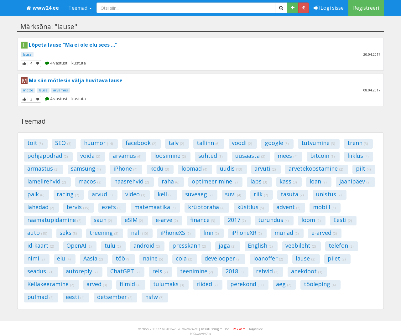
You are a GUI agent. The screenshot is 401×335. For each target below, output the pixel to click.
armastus (42, 168)
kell (165, 194)
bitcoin (322, 155)
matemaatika (154, 207)
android (146, 245)
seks (68, 232)
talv (176, 143)
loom (310, 220)
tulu (112, 245)
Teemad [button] (80, 7)
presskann (189, 245)
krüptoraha (206, 207)
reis (160, 271)
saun (103, 220)
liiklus (357, 155)
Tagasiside (256, 329)
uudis (231, 168)
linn (211, 232)
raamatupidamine (54, 220)
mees (287, 155)
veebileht (300, 245)
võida (90, 155)
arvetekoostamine (316, 168)
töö (123, 258)
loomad (194, 168)
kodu (159, 168)
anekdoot (306, 271)
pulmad (40, 297)
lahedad (40, 207)
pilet (337, 258)
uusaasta (250, 155)
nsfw (154, 297)
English (260, 245)
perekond (246, 284)
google (277, 143)
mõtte (28, 90)
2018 (234, 271)
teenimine (196, 271)
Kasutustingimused (215, 329)
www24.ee (43, 7)
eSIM (134, 220)
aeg (283, 284)
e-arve (167, 220)
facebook (141, 143)
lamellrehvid (46, 181)
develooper (222, 258)
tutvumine (318, 143)
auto (37, 232)
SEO (63, 143)
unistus (328, 194)
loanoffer (268, 258)
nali (139, 232)
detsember (114, 297)
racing (68, 194)
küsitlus (250, 207)
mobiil (324, 207)
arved (96, 284)
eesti (75, 297)
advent (288, 207)
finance (202, 220)
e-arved (324, 232)
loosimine (170, 155)
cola (184, 258)
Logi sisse (329, 7)
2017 (237, 220)
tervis (77, 207)
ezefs (111, 207)
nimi (35, 258)
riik (261, 194)
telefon (341, 245)
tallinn (208, 143)
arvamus (60, 90)
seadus (40, 271)
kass (288, 181)
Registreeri (366, 7)
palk (35, 194)
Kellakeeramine (50, 284)
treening (104, 232)
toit (35, 143)
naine (153, 258)
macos (89, 181)
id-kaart (40, 245)
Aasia (93, 258)
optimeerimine (214, 181)
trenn (357, 143)
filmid (130, 284)
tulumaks (168, 284)
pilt (363, 168)
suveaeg (198, 194)
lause (27, 54)
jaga (227, 245)
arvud (102, 194)
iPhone (125, 168)
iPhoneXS (175, 232)
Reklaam (239, 329)
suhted (210, 155)
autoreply (81, 271)
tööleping (320, 284)
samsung (86, 168)
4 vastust (56, 63)
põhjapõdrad (47, 155)
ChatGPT (124, 271)
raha (170, 181)
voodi (242, 143)
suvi (233, 194)
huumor (98, 143)
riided (206, 284)
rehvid (267, 271)
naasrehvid (131, 181)
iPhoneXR (246, 232)
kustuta (78, 63)
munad (286, 232)
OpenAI (78, 245)
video (135, 194)
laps (258, 181)
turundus (273, 220)
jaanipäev (354, 181)
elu (63, 258)
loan (318, 181)
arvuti (265, 168)
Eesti (342, 220)
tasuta (292, 194)
